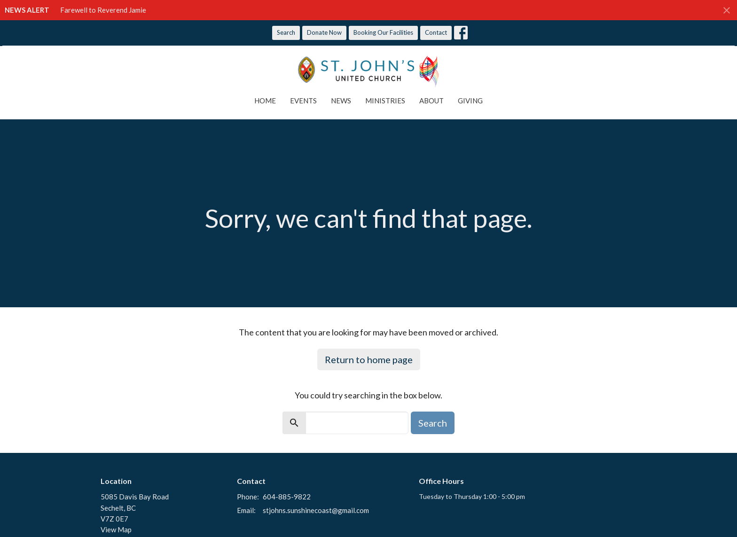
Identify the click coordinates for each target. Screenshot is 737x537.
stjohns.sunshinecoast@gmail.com (316, 510)
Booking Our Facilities (383, 32)
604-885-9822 (287, 496)
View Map (116, 529)
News (341, 100)
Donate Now (324, 32)
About (431, 100)
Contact (436, 32)
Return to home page (369, 359)
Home (265, 100)
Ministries (385, 100)
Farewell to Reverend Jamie (103, 10)
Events (303, 100)
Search (286, 32)
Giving (470, 100)
